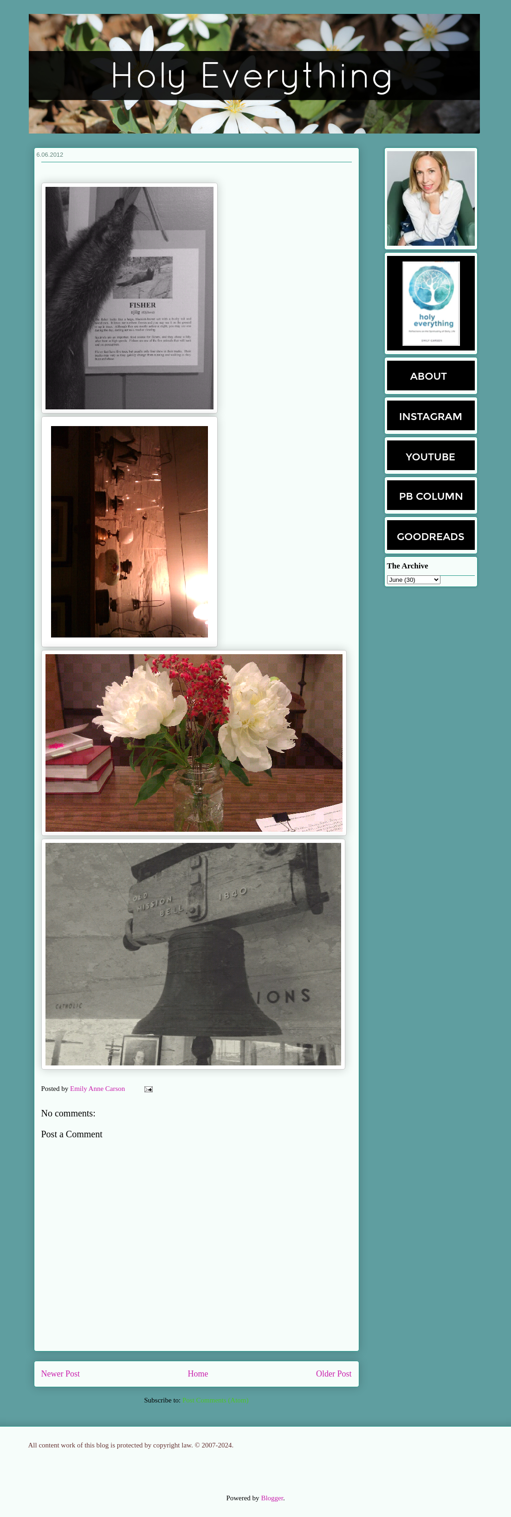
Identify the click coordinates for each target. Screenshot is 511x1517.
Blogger (272, 1498)
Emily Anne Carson (98, 1088)
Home (198, 1373)
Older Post (334, 1373)
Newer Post (60, 1373)
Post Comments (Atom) (215, 1400)
